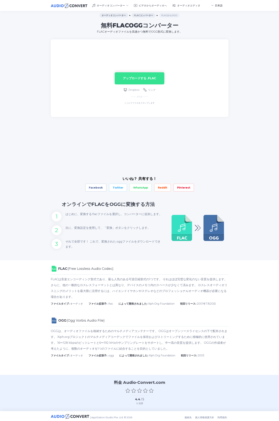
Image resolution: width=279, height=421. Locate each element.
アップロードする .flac (139, 77)
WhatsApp (140, 187)
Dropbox (131, 89)
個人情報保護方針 (206, 415)
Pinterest (183, 187)
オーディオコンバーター (110, 5)
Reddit (162, 187)
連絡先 (190, 415)
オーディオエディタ (186, 5)
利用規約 (223, 415)
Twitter (118, 187)
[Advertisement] (139, 50)
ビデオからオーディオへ (150, 5)
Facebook (96, 187)
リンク (149, 89)
